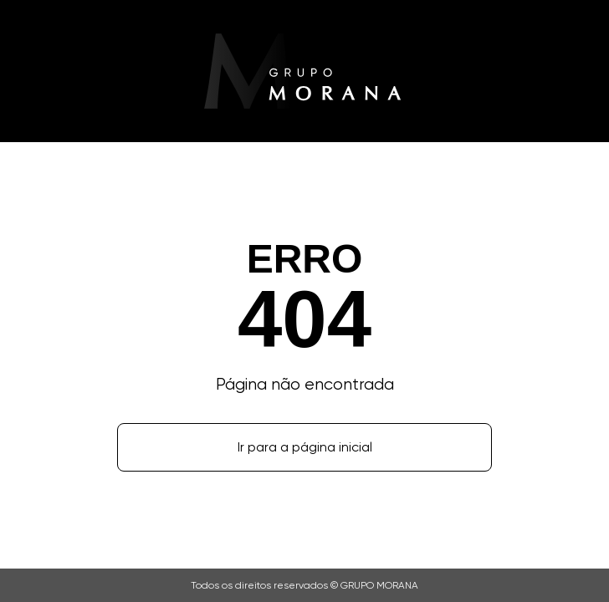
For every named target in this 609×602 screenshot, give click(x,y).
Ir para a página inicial (305, 447)
